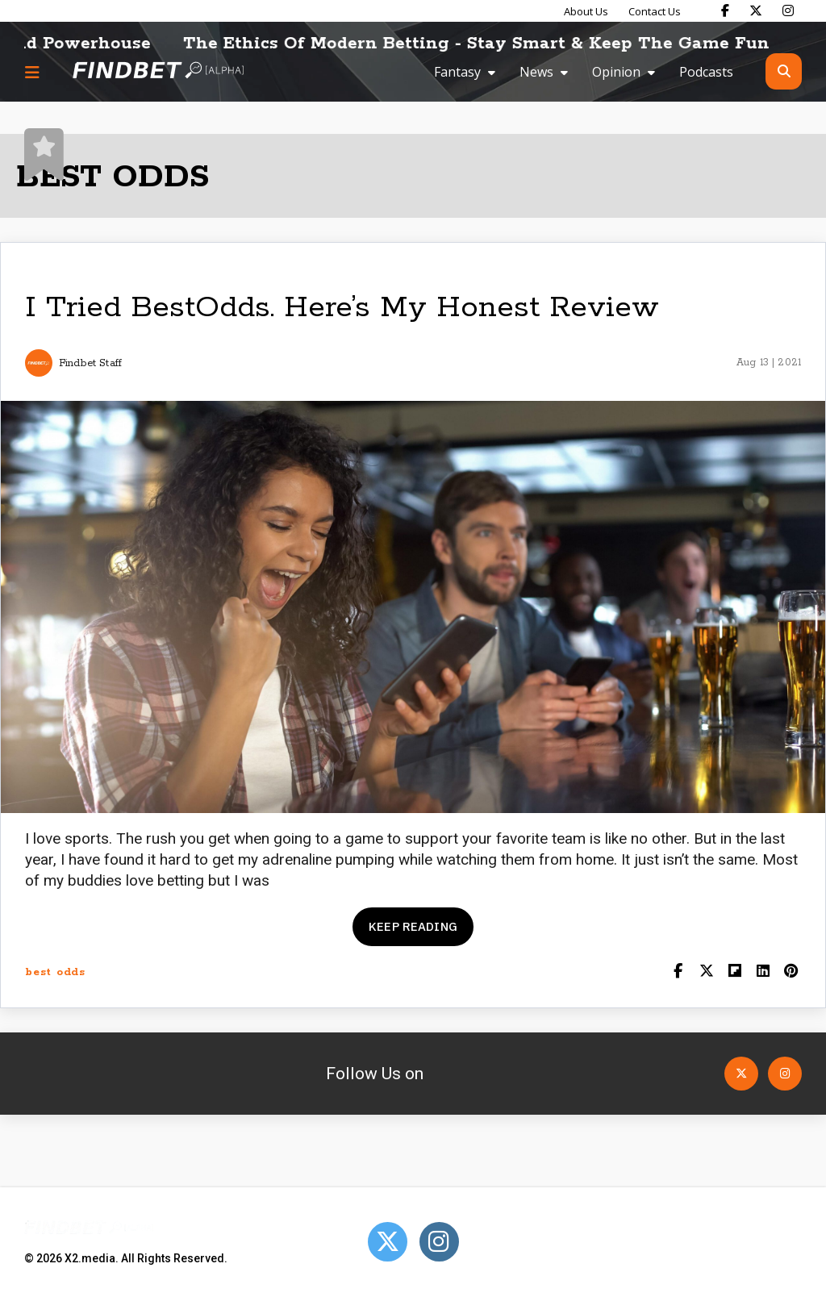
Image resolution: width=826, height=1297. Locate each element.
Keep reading (413, 926)
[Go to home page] (158, 71)
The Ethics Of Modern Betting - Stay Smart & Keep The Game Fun (491, 43)
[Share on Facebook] (678, 972)
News (536, 72)
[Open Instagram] (785, 1074)
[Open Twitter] (741, 1074)
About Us (586, 11)
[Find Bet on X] (755, 10)
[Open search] (784, 71)
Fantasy (457, 72)
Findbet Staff (90, 363)
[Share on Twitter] (706, 972)
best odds (55, 972)
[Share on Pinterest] (791, 972)
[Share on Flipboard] (734, 972)
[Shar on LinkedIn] (763, 972)
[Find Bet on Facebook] (725, 10)
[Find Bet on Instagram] (788, 10)
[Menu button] (32, 72)
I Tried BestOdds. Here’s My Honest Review (342, 308)
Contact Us (654, 11)
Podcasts (706, 72)
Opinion (616, 72)
